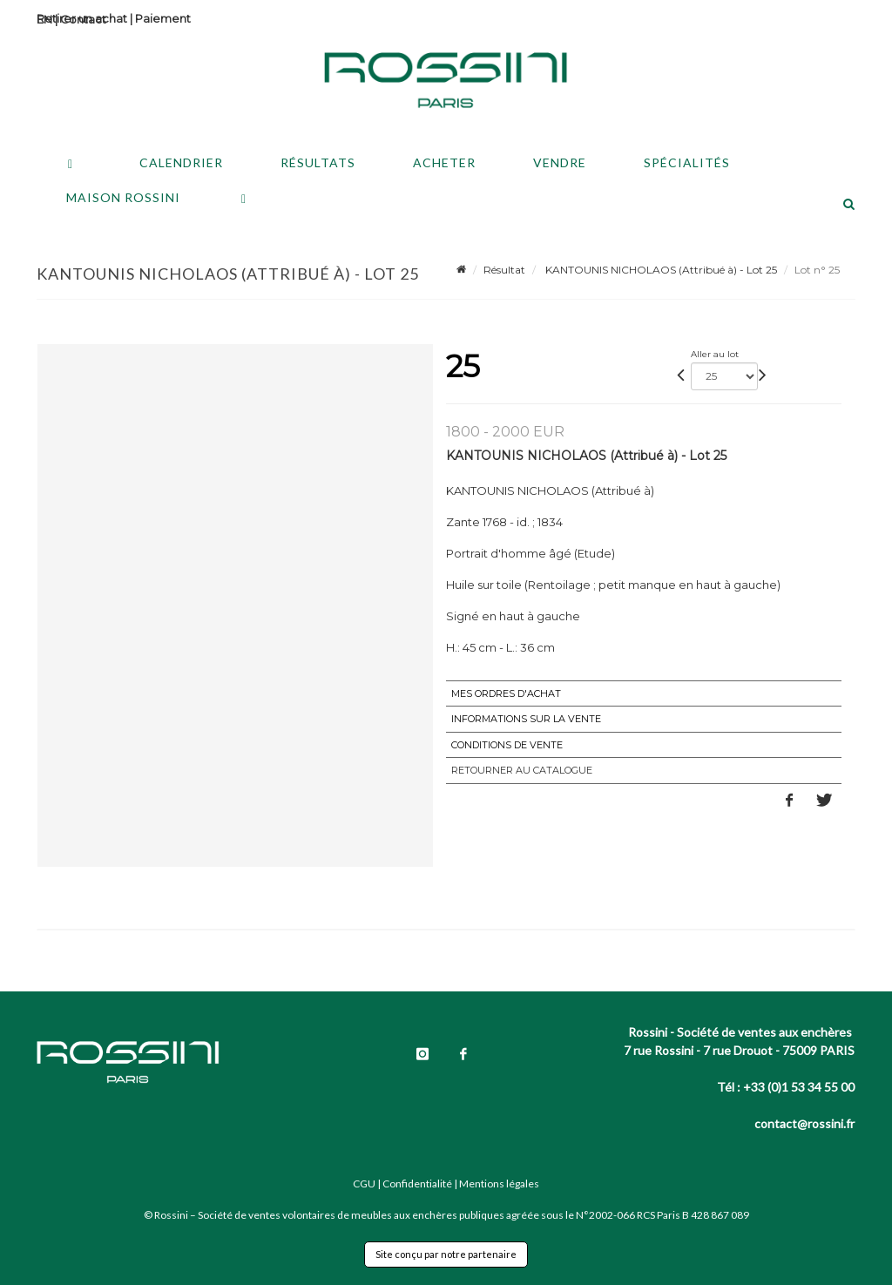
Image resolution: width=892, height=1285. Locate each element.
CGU (364, 1183)
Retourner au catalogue (521, 770)
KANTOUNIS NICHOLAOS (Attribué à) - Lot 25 (660, 269)
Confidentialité (417, 1183)
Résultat (504, 269)
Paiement (163, 18)
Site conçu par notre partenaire (446, 1254)
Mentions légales (499, 1183)
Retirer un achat (82, 18)
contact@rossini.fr (804, 1123)
